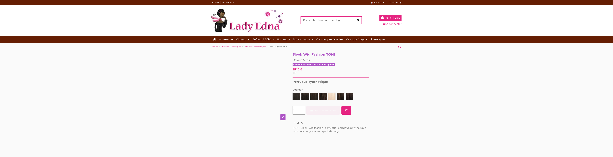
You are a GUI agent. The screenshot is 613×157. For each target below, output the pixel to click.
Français (378, 2)
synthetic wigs (330, 131)
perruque (330, 127)
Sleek (306, 60)
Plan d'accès (228, 2)
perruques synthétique (352, 127)
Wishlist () (395, 2)
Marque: (298, 60)
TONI (296, 127)
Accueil (215, 2)
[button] (243, 39)
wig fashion (316, 127)
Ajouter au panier (323, 110)
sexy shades (313, 131)
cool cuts (298, 131)
